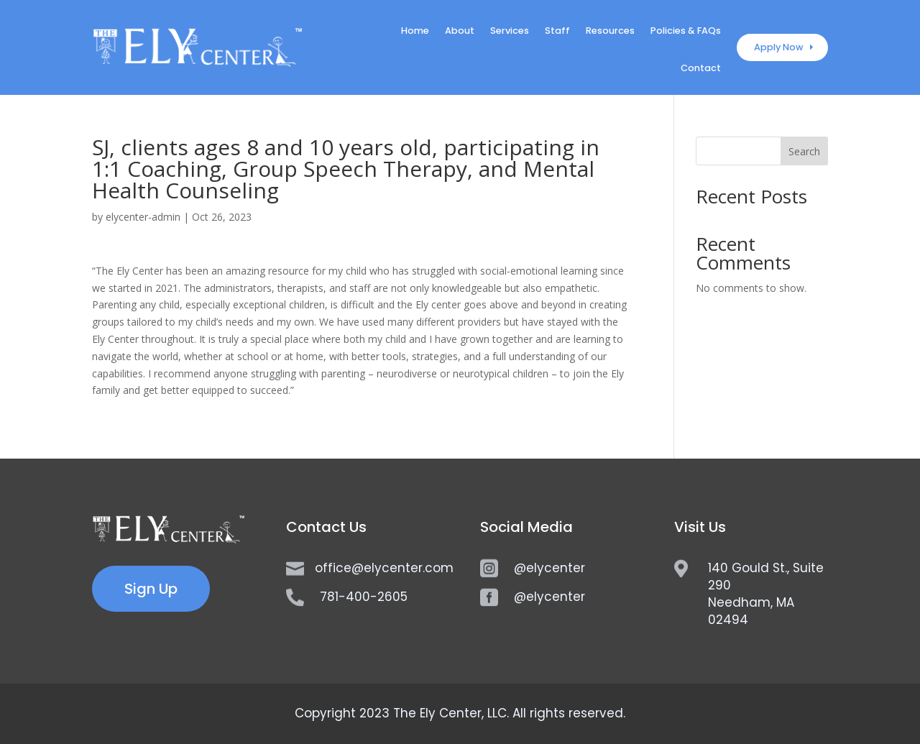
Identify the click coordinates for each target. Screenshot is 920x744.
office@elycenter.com (384, 568)
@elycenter (549, 568)
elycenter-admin (143, 217)
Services (509, 31)
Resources (610, 31)
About (459, 31)
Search (804, 151)
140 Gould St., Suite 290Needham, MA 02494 (766, 593)
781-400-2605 (364, 596)
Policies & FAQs (685, 31)
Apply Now (779, 47)
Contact (701, 68)
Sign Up (151, 589)
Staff (557, 31)
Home (415, 31)
